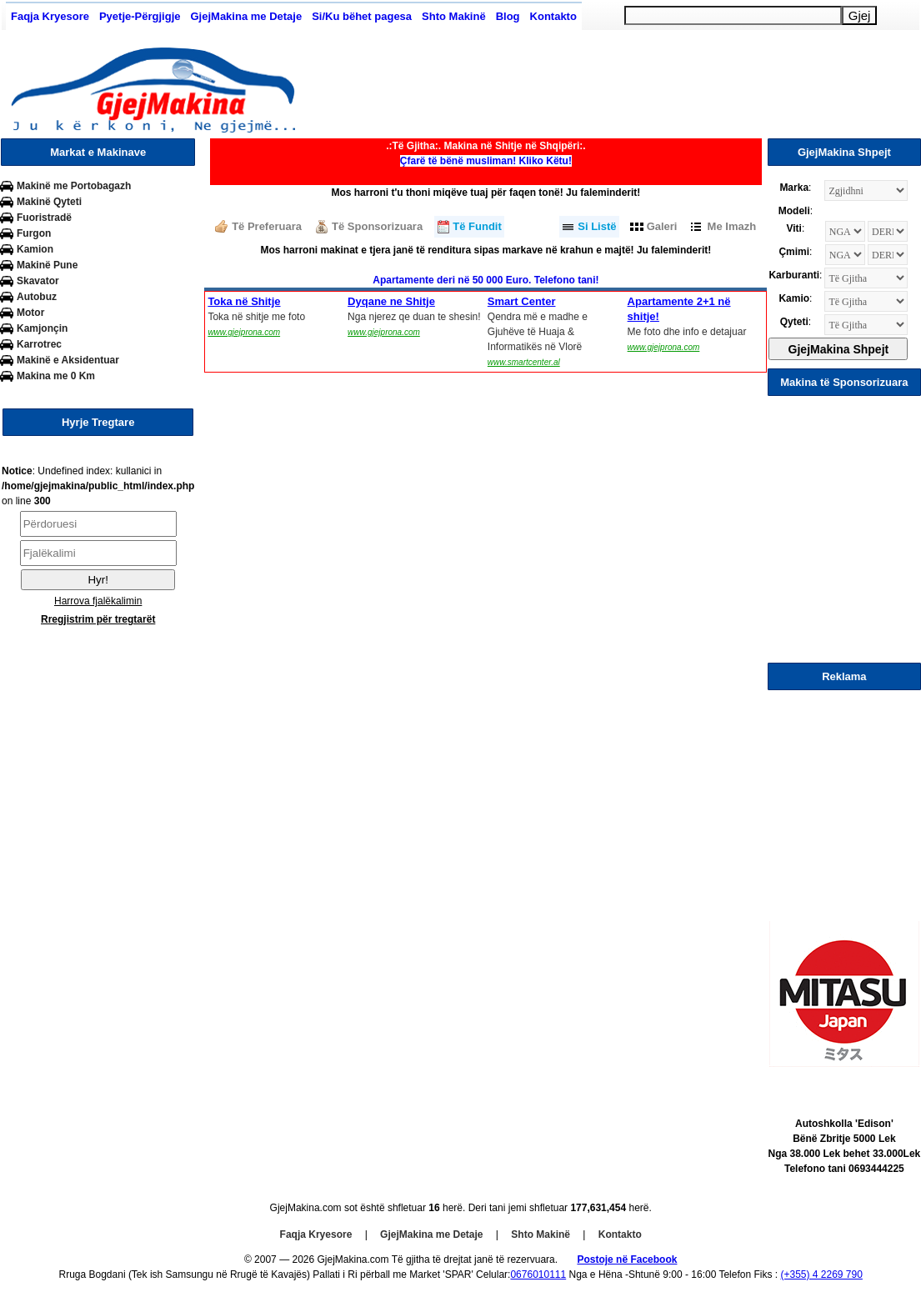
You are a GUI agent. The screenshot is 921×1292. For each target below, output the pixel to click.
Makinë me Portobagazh (74, 186)
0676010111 (538, 1274)
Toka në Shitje (244, 301)
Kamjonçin (42, 328)
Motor (30, 312)
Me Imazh (732, 226)
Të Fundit (477, 226)
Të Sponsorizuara (377, 226)
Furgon (34, 233)
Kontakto (553, 16)
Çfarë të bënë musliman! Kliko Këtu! (486, 161)
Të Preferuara (267, 226)
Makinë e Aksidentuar (68, 360)
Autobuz (37, 297)
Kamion (35, 249)
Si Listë (597, 226)
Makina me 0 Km (56, 376)
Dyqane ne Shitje (391, 301)
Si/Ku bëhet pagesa (362, 16)
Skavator (38, 281)
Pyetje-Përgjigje (140, 16)
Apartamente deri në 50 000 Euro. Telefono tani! (485, 280)
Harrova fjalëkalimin (98, 601)
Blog (508, 16)
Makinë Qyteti (49, 202)
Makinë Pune (47, 265)
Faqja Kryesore (50, 16)
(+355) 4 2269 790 (821, 1274)
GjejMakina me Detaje (246, 16)
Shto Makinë (454, 16)
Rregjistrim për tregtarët (98, 619)
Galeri (662, 226)
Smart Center (522, 301)
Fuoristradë (44, 217)
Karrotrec (39, 344)
